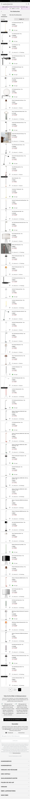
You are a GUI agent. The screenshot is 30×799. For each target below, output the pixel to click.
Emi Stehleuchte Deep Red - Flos (17, 644)
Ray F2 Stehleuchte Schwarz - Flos (18, 555)
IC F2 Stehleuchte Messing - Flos (17, 22)
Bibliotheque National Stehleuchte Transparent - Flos (20, 612)
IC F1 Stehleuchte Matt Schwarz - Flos (18, 400)
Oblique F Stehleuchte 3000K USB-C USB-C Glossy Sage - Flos (19, 445)
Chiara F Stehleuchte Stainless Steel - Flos (19, 111)
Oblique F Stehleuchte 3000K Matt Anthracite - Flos (20, 501)
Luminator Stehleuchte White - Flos (18, 677)
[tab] (15, 747)
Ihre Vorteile (5, 760)
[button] (10, 30)
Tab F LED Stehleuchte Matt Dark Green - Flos (20, 222)
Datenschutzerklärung (16, 739)
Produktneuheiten (7, 785)
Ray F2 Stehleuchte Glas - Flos (17, 233)
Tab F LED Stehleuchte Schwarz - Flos (18, 55)
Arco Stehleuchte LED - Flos (17, 33)
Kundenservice (6, 747)
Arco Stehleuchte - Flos (16, 44)
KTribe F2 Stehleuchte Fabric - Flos (18, 266)
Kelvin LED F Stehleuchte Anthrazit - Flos (19, 311)
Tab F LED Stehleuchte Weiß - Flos (18, 666)
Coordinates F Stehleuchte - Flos (17, 189)
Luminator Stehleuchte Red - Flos (18, 389)
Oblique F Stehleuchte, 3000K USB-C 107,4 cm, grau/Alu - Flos (20, 478)
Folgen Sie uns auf (7, 769)
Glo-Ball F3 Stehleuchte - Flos (17, 466)
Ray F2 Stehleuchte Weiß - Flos (17, 588)
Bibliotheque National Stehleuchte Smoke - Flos (20, 655)
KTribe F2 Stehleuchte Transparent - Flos (19, 455)
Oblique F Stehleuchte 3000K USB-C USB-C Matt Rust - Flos (20, 434)
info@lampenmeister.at (15, 794)
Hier (27, 6)
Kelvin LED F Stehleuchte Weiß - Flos (18, 377)
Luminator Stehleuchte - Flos (17, 366)
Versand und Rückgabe (9, 756)
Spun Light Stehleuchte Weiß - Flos (18, 78)
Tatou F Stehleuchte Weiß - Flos (17, 533)
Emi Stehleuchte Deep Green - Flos (18, 600)
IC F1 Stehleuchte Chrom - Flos (17, 89)
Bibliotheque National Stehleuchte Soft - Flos (20, 622)
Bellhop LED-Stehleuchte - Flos (17, 244)
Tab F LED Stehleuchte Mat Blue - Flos (18, 333)
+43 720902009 (22, 792)
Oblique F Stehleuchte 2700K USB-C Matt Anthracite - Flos (19, 412)
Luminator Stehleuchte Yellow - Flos (18, 300)
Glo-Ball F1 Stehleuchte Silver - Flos (18, 289)
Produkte (4, 14)
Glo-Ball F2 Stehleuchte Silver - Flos (18, 322)
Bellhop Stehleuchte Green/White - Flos (19, 544)
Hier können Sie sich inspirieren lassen (14, 705)
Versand (4, 773)
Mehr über (4, 781)
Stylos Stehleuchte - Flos (16, 178)
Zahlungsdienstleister (9, 764)
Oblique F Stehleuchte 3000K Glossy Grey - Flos (20, 511)
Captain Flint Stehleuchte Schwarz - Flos (19, 122)
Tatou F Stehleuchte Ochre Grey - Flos (18, 355)
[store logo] (8, 4)
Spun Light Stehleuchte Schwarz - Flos (18, 522)
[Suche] (26, 4)
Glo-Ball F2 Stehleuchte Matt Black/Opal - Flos (20, 200)
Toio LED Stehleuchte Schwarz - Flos (18, 144)
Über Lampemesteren (8, 777)
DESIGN (14, 8)
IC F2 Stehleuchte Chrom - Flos (17, 422)
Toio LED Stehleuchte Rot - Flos (17, 166)
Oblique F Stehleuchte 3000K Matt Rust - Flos (20, 577)
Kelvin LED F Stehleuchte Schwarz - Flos (19, 155)
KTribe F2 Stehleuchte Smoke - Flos (18, 255)
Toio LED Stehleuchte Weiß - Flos (17, 211)
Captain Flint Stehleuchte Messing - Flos (19, 133)
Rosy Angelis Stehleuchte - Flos (17, 344)
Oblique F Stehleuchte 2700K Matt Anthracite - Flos (20, 634)
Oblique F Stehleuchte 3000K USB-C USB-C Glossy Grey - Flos (19, 489)
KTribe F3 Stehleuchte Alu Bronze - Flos (19, 566)
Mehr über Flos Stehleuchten (16, 14)
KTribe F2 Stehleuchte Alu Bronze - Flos (19, 100)
